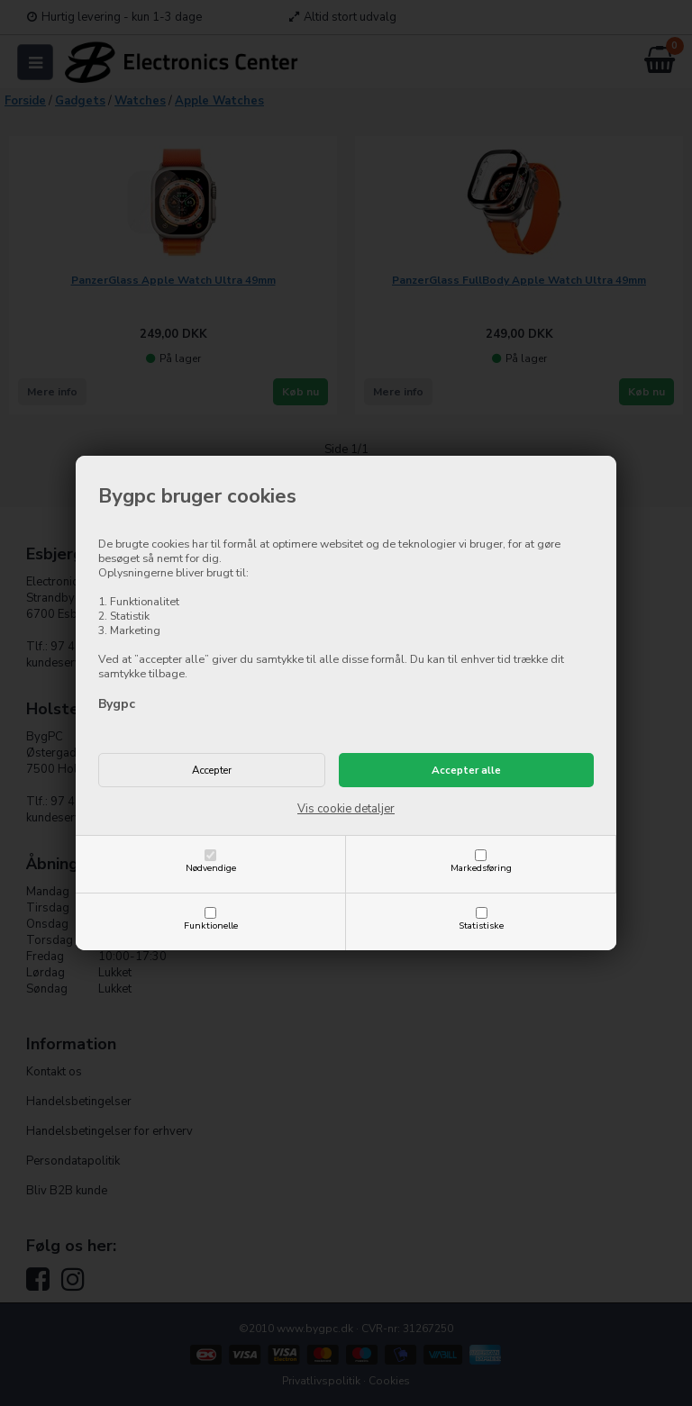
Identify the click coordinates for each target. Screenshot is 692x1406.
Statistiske (481, 925)
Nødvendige (211, 868)
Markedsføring (481, 868)
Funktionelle (211, 925)
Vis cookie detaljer (346, 809)
